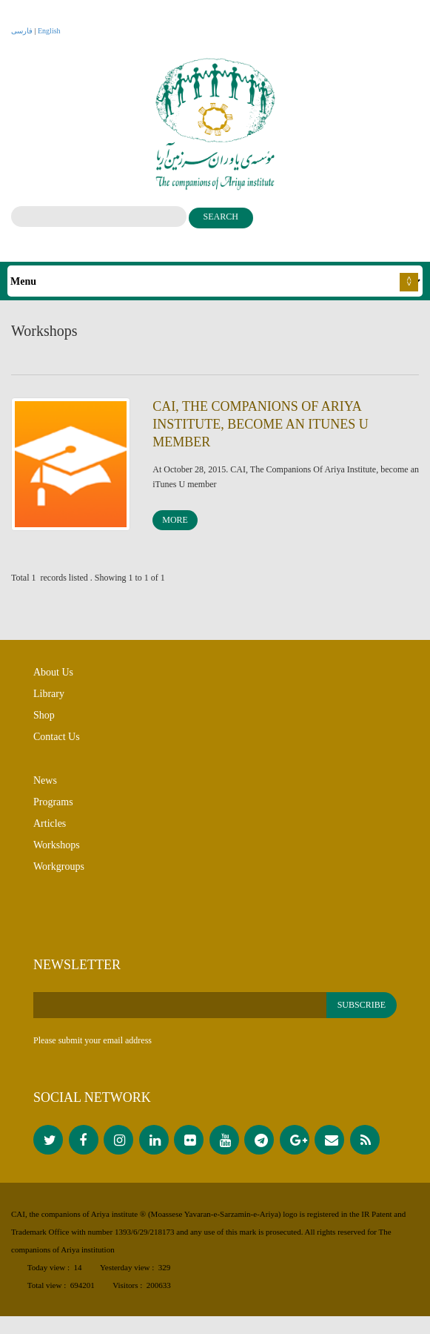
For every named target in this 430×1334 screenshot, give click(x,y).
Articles (49, 832)
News (45, 789)
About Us (53, 681)
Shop (44, 724)
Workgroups (58, 875)
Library (48, 702)
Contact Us (56, 745)
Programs (53, 810)
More (175, 526)
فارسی (22, 31)
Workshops (56, 853)
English (49, 31)
